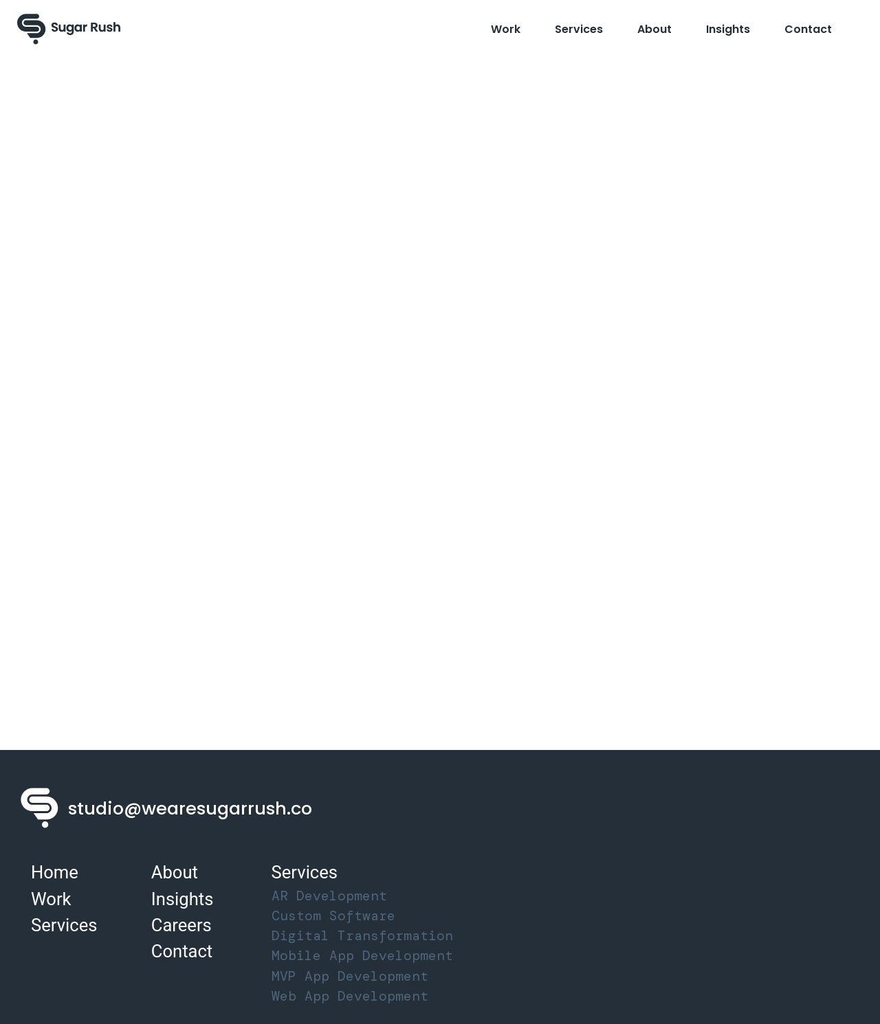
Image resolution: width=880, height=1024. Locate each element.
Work (505, 29)
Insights (728, 29)
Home (54, 872)
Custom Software (333, 915)
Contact (808, 29)
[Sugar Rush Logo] (68, 29)
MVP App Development (350, 976)
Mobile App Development (362, 955)
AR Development (329, 895)
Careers (181, 925)
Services (579, 29)
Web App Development (350, 996)
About (654, 29)
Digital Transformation (362, 935)
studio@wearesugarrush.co (190, 808)
